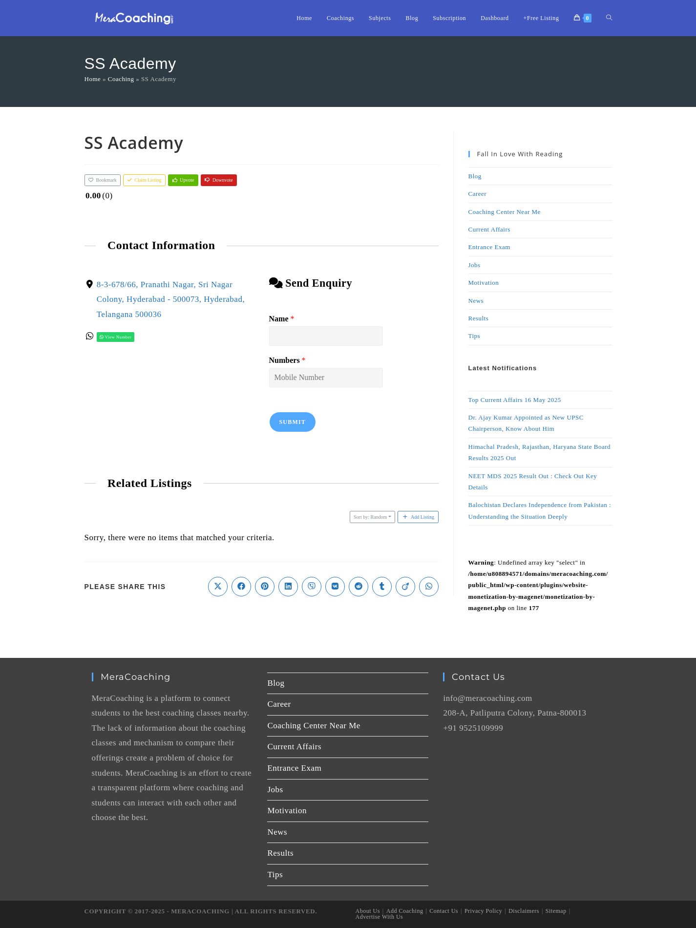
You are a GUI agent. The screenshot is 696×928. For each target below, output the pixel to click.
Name (281, 319)
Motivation (483, 282)
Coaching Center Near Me (504, 211)
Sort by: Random (370, 517)
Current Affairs (489, 229)
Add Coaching (404, 910)
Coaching (121, 79)
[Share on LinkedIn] (288, 586)
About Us (368, 910)
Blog (475, 176)
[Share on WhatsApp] (429, 586)
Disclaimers (523, 910)
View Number (115, 337)
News (476, 300)
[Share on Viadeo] (405, 586)
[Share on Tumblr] (382, 586)
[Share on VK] (335, 586)
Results (478, 318)
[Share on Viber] (311, 586)
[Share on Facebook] (241, 586)
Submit (292, 421)
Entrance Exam (489, 247)
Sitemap (556, 910)
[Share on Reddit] (358, 586)
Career (477, 193)
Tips (474, 335)
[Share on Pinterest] (264, 586)
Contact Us (443, 910)
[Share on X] (218, 586)
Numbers (287, 360)
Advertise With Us (379, 916)
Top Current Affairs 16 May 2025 (514, 399)
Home (92, 79)
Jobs (474, 265)
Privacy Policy (483, 910)
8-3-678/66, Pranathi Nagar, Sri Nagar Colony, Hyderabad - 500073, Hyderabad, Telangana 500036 (170, 298)
